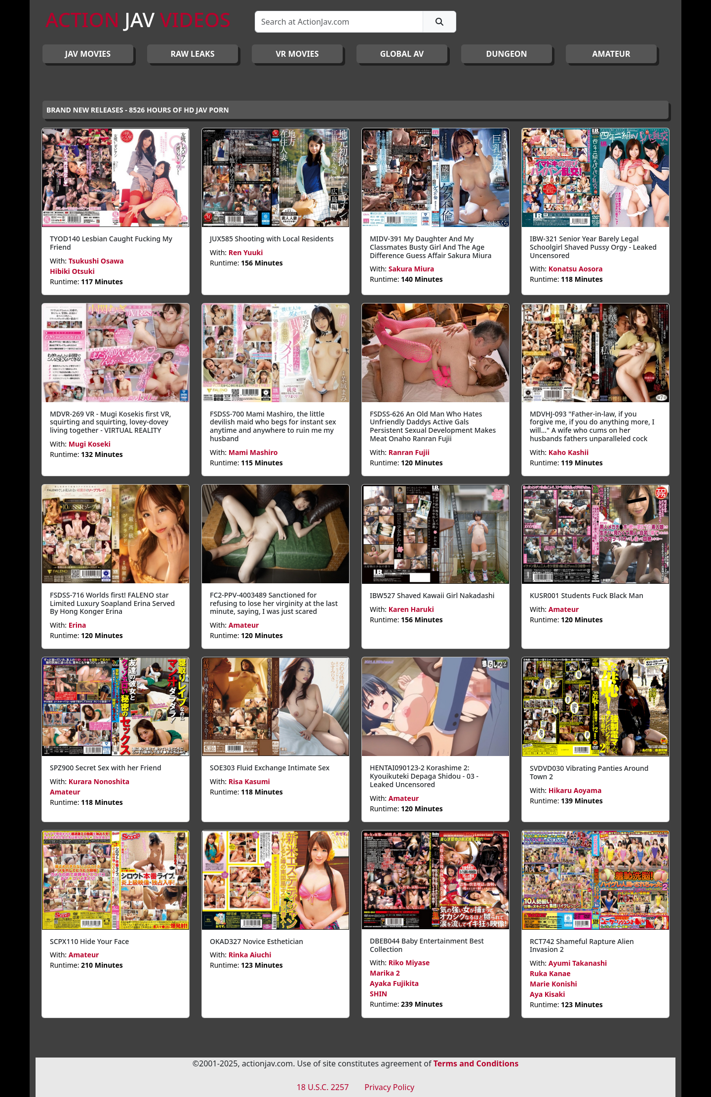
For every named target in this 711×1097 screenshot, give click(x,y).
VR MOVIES (297, 53)
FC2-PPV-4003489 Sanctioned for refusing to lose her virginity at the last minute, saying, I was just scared (274, 603)
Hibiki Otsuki (72, 271)
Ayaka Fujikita (394, 983)
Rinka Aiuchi (250, 954)
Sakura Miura (411, 268)
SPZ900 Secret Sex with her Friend (105, 767)
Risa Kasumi (249, 781)
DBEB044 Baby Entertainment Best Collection (427, 945)
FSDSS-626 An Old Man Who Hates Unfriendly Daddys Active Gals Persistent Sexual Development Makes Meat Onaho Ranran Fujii (433, 426)
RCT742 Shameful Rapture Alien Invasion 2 (582, 945)
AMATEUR (611, 53)
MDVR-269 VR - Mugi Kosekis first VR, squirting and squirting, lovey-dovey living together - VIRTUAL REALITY (110, 422)
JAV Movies (88, 53)
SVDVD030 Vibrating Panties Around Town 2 (589, 772)
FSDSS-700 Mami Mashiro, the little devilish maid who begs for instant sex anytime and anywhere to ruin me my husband (273, 426)
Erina (77, 625)
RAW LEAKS (193, 53)
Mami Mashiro (253, 452)
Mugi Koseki (90, 444)
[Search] (339, 22)
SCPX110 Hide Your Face (89, 941)
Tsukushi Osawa (96, 260)
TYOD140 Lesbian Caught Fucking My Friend (111, 243)
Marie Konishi (553, 983)
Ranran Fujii (409, 452)
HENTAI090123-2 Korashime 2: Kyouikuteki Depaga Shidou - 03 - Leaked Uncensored (424, 776)
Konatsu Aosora (576, 268)
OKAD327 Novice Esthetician (256, 941)
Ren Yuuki (246, 252)
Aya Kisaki (547, 994)
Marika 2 (385, 973)
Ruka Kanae (550, 973)
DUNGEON (506, 53)
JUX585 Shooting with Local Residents (272, 238)
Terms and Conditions (476, 1063)
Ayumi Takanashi (578, 963)
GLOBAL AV (402, 53)
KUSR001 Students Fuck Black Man (586, 595)
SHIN (378, 993)
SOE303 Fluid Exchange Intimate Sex (269, 767)
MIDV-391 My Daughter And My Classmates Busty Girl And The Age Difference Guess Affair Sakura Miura (430, 247)
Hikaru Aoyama (575, 790)
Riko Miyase (409, 962)
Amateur (244, 625)
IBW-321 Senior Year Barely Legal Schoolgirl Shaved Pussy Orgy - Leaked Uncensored (593, 247)
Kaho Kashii (569, 452)
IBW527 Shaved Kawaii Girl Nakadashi (432, 595)
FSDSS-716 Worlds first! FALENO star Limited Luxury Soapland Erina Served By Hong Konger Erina (112, 603)
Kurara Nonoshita (99, 781)
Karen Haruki (411, 609)
